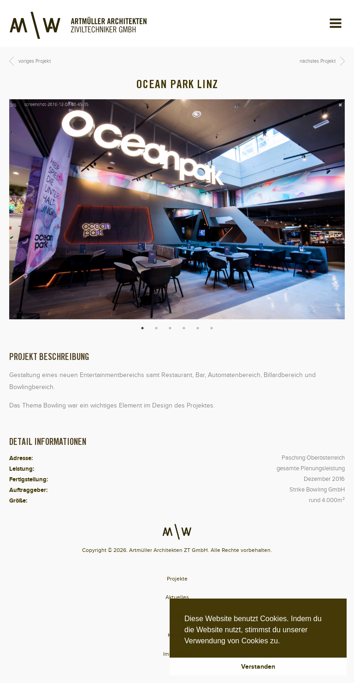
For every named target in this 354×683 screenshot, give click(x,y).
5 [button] (197, 328)
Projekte (177, 578)
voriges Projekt (34, 61)
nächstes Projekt (318, 61)
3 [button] (170, 328)
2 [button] (156, 328)
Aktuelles (177, 597)
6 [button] (211, 328)
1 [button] (142, 328)
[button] (283, 641)
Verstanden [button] (258, 666)
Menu (329, 19)
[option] (177, 209)
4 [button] (184, 328)
